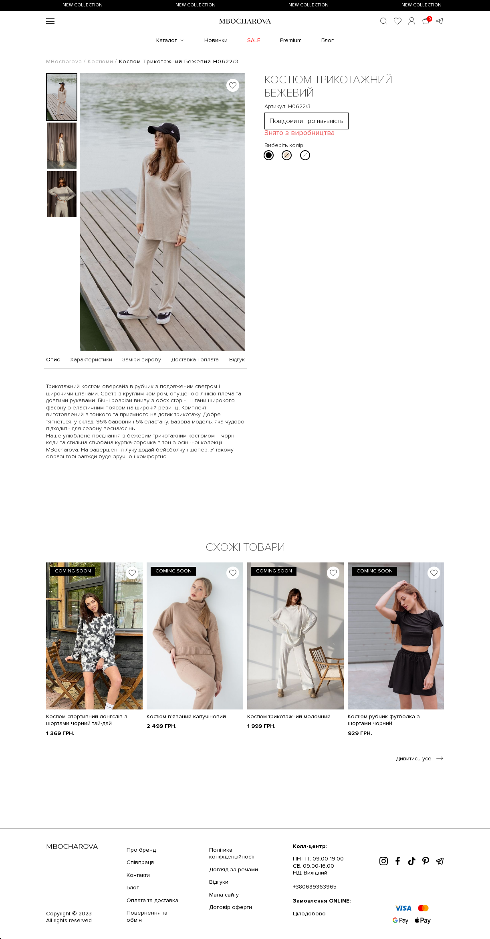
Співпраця (140, 862)
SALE (253, 40)
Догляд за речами (233, 869)
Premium (291, 40)
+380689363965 (315, 886)
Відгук (237, 360)
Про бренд (141, 849)
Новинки (216, 40)
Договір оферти (230, 907)
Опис (53, 360)
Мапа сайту (224, 894)
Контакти (138, 875)
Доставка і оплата (195, 360)
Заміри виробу (141, 360)
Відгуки (218, 882)
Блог (327, 40)
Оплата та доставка (152, 900)
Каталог (166, 40)
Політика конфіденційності (231, 853)
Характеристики (91, 360)
